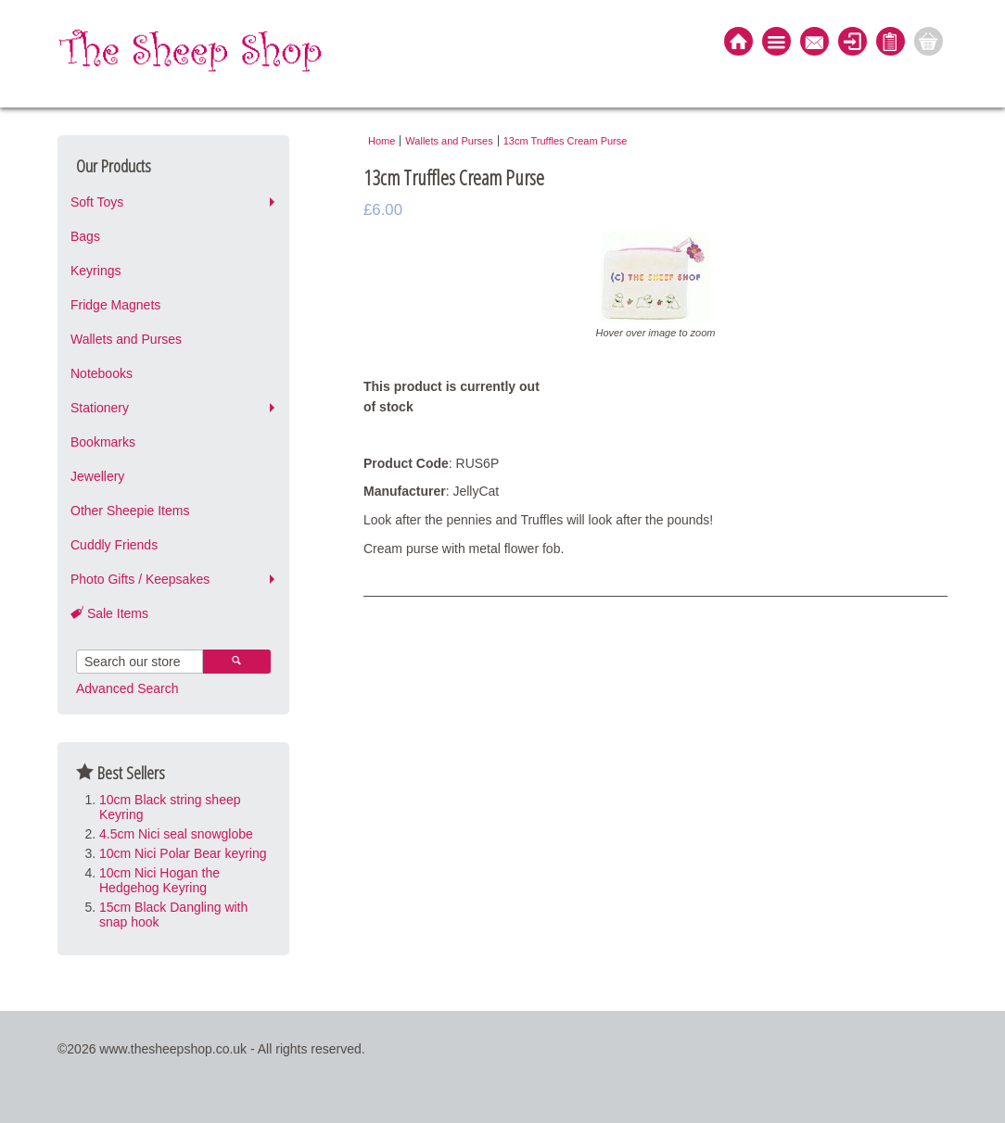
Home (381, 140)
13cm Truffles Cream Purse (565, 140)
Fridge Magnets (115, 304)
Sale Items (109, 613)
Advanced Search (127, 688)
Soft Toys (96, 202)
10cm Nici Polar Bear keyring (183, 853)
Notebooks (101, 373)
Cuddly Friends (114, 544)
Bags (85, 236)
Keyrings (95, 270)
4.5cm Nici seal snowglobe (176, 833)
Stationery (99, 407)
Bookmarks (102, 442)
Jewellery (97, 476)
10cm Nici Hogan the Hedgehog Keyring (159, 880)
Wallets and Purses (126, 339)
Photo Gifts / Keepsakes (140, 579)
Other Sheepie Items (129, 510)
